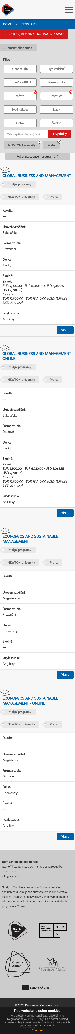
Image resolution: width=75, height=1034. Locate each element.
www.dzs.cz (9, 871)
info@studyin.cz (12, 876)
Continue (38, 1030)
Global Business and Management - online (37, 356)
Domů (7, 24)
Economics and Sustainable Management (30, 539)
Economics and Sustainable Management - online (30, 700)
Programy (29, 24)
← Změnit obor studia (18, 48)
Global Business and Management (36, 175)
